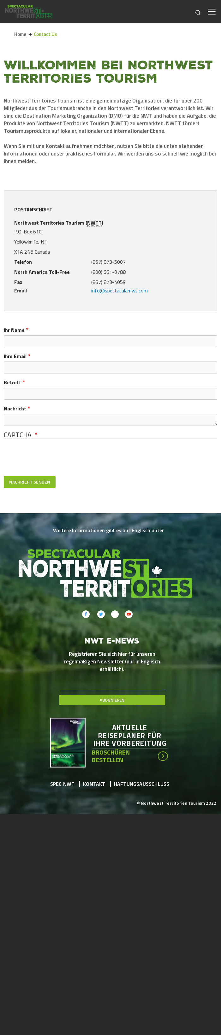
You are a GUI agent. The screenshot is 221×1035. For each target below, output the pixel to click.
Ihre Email (15, 356)
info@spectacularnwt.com (119, 290)
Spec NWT (62, 784)
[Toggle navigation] (212, 11)
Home (20, 34)
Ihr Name (14, 330)
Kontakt (94, 784)
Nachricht (15, 408)
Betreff (12, 382)
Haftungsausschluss (142, 784)
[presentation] (52, 457)
